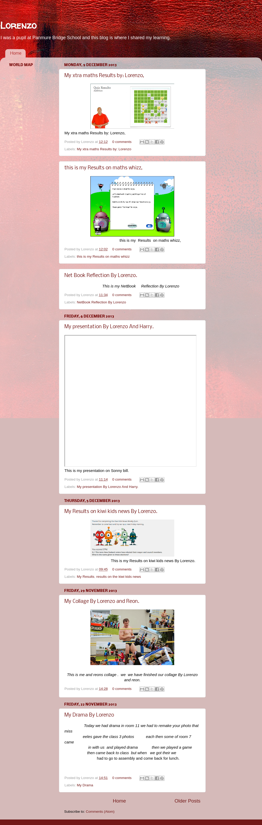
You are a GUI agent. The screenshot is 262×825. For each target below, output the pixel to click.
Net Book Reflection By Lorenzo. (100, 275)
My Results (85, 577)
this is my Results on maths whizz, (103, 168)
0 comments (122, 142)
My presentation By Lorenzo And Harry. (109, 327)
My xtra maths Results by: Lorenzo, (104, 75)
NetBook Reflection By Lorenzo (101, 302)
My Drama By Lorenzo (89, 715)
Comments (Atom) (100, 812)
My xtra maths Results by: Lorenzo (104, 149)
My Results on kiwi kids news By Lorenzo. (110, 511)
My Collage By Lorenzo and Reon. (101, 601)
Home (15, 53)
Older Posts (187, 801)
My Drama (85, 785)
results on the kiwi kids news (118, 577)
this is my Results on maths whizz (103, 256)
